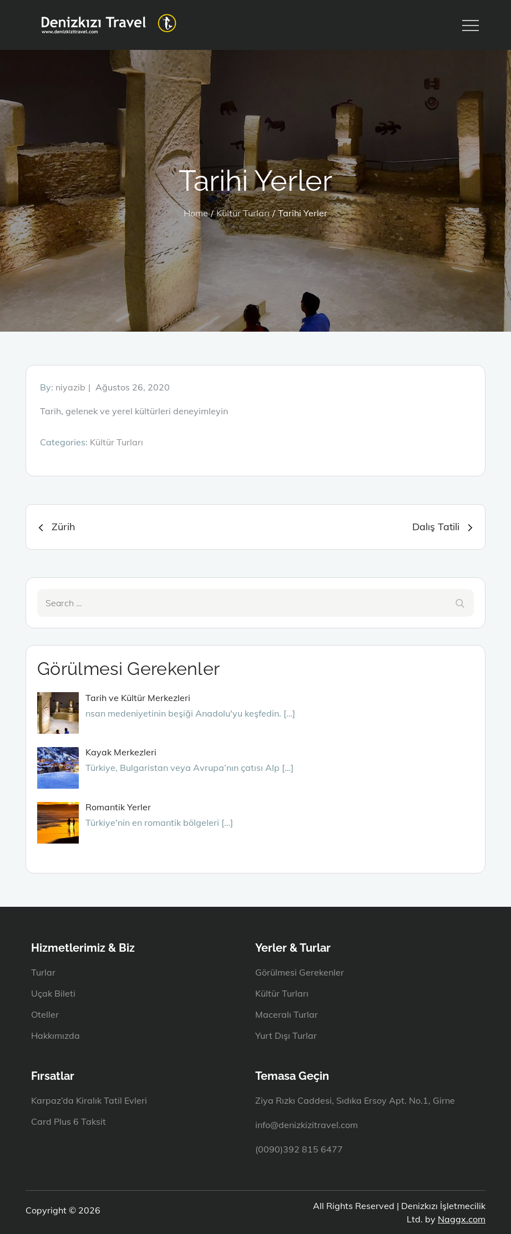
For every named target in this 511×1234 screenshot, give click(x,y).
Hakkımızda (55, 1035)
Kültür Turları (116, 442)
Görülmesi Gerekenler (299, 972)
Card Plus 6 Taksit (68, 1121)
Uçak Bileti (53, 993)
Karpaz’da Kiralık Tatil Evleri (89, 1100)
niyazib (70, 387)
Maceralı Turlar (286, 1014)
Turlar (43, 972)
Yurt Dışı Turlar (286, 1035)
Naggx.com (461, 1219)
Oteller (45, 1014)
